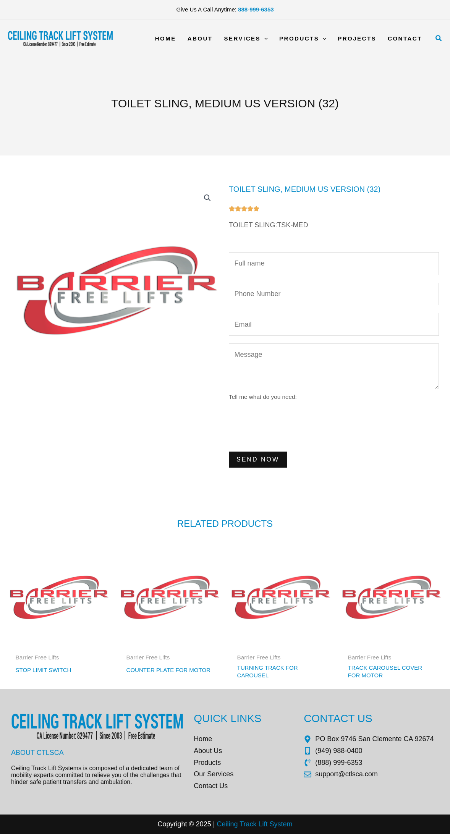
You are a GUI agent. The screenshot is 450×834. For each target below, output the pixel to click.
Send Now (257, 459)
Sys (274, 824)
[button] (438, 39)
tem (287, 824)
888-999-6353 (256, 9)
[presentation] (287, 425)
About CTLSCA (37, 752)
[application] (264, 38)
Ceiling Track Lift (242, 824)
